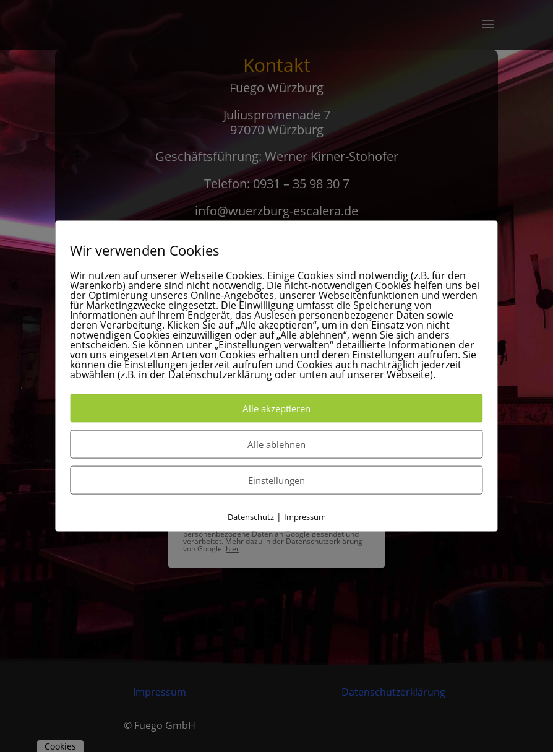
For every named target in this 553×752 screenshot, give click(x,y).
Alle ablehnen (276, 444)
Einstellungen (276, 479)
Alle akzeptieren (276, 408)
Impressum (305, 516)
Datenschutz (251, 516)
